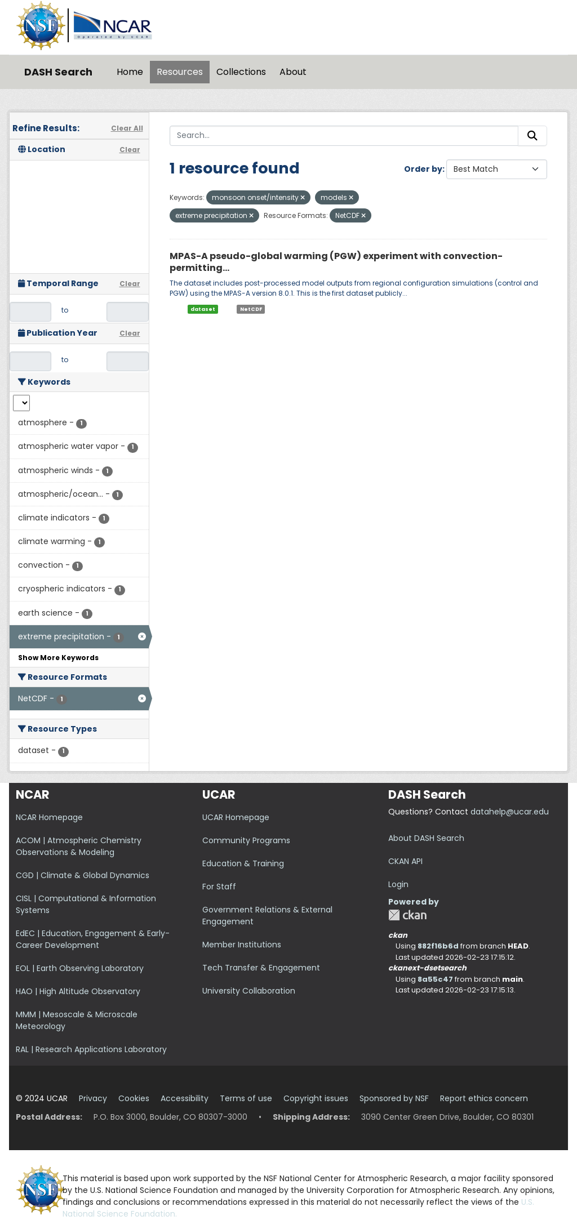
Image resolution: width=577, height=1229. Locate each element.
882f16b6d (438, 946)
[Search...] (344, 136)
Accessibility (184, 1098)
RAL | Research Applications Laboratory (91, 1049)
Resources (180, 71)
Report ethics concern (484, 1098)
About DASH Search (426, 838)
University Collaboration (248, 990)
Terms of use (246, 1098)
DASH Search (58, 72)
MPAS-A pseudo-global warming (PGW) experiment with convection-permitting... (336, 262)
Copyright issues (315, 1098)
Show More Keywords (58, 657)
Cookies (133, 1098)
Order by (423, 169)
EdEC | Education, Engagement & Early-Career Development (93, 939)
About (293, 71)
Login (398, 884)
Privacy (93, 1098)
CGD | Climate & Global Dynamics (82, 875)
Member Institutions (241, 944)
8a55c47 (435, 979)
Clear (129, 149)
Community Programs (246, 840)
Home (130, 71)
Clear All (127, 128)
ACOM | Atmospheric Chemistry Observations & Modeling (78, 846)
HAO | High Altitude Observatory (78, 991)
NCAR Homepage (49, 817)
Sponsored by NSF (394, 1098)
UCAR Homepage (235, 817)
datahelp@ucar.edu (510, 811)
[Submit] (532, 136)
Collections (241, 71)
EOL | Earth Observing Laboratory (80, 968)
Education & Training (243, 863)
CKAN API (405, 861)
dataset (202, 308)
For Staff (219, 886)
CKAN (407, 915)
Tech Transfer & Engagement (261, 967)
